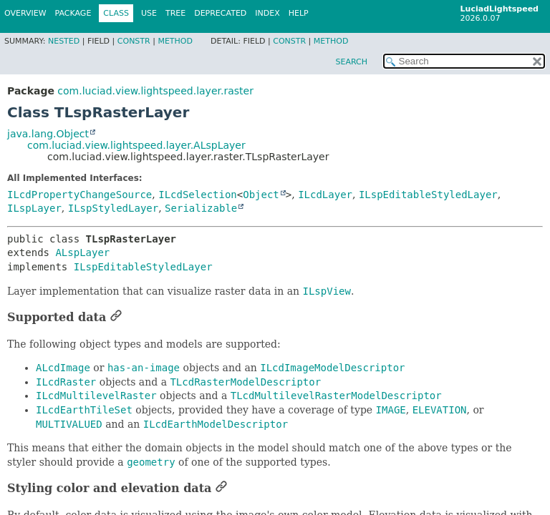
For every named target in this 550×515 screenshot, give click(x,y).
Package (73, 13)
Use (149, 13)
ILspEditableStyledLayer (428, 194)
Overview (25, 13)
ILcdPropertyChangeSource (79, 194)
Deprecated (220, 13)
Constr (133, 41)
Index (267, 13)
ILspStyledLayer (113, 208)
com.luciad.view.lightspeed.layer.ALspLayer (136, 145)
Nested (63, 41)
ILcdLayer (325, 194)
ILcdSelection (197, 194)
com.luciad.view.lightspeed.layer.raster (155, 91)
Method (175, 41)
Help (299, 13)
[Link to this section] (116, 317)
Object (261, 194)
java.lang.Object (48, 133)
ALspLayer (82, 252)
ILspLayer (34, 208)
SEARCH (351, 62)
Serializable (201, 208)
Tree (175, 13)
